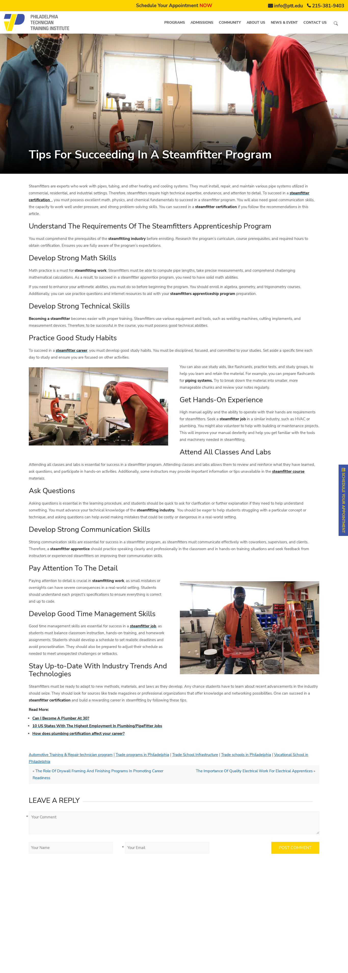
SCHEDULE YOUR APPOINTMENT (343, 500)
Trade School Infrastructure (195, 754)
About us (256, 22)
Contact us (315, 22)
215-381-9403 (328, 6)
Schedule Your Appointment (174, 5)
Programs (174, 22)
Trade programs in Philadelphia (142, 754)
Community (230, 22)
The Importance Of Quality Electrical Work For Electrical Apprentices (254, 771)
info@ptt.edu (288, 6)
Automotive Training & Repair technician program (71, 754)
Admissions (202, 22)
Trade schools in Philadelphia (246, 754)
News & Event (284, 22)
